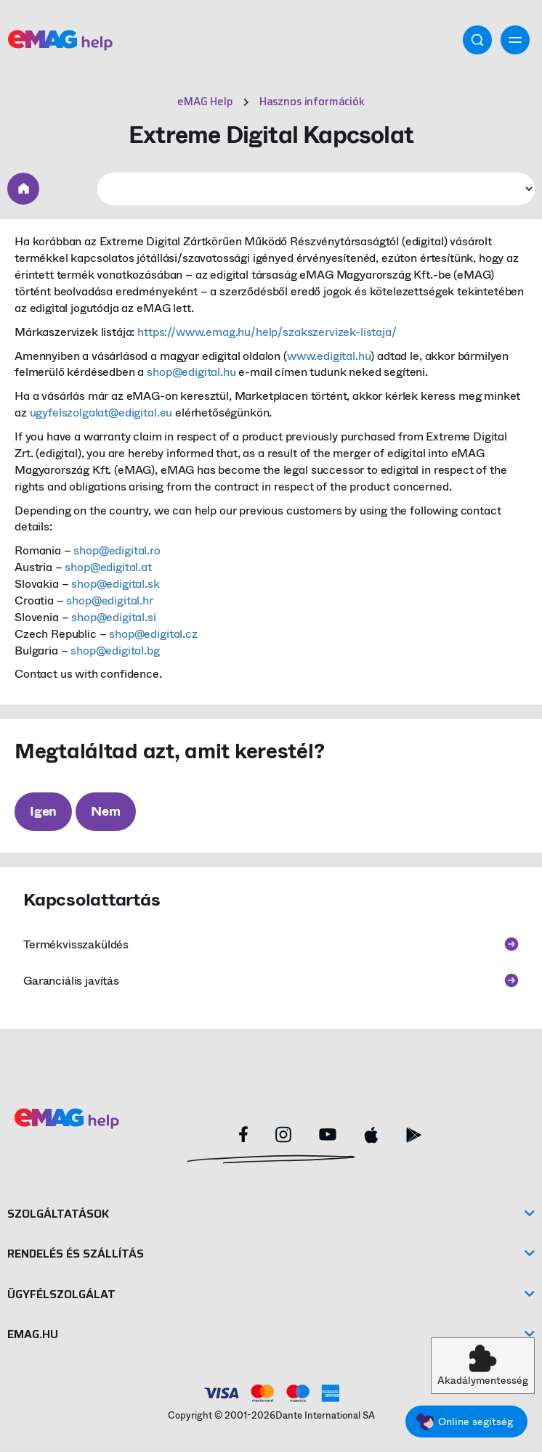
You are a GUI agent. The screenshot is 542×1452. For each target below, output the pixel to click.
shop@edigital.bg (114, 650)
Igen (43, 811)
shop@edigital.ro (116, 550)
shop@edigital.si (113, 617)
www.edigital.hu (329, 356)
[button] (483, 1365)
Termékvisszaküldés (271, 944)
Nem (105, 811)
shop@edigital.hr (109, 600)
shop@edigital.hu (191, 372)
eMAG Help (205, 101)
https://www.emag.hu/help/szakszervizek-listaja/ (266, 332)
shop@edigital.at (108, 567)
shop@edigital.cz (153, 633)
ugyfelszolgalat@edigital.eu (101, 412)
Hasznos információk (312, 101)
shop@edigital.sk (115, 583)
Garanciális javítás (271, 980)
